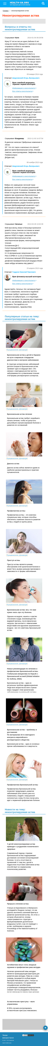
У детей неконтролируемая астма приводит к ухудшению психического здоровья (23, 846)
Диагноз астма (13, 464)
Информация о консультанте (24, 88)
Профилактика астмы (16, 511)
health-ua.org (22, 3)
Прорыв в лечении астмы (18, 904)
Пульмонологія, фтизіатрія (17, 350)
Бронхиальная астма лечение (19, 414)
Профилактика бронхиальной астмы (22, 785)
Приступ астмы (13, 560)
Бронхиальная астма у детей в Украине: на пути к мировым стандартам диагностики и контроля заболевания (24, 357)
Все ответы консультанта (22, 91)
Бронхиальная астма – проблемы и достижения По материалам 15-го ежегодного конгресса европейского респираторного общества (22, 735)
